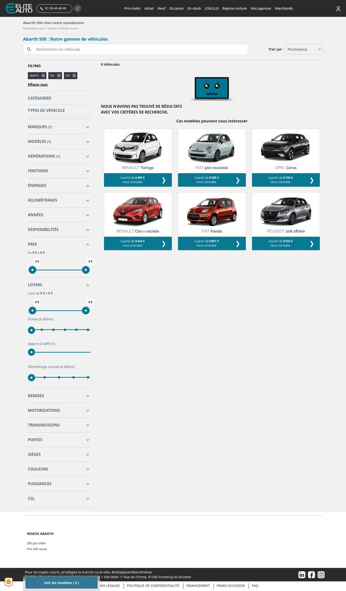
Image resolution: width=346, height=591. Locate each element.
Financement (198, 585)
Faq (255, 585)
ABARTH (34, 75)
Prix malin (132, 8)
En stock (194, 8)
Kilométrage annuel (51, 366)
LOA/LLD (212, 8)
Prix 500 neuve (37, 549)
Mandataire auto (34, 28)
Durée (41, 319)
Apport (41, 343)
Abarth (52, 28)
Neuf (161, 8)
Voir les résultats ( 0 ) (61, 582)
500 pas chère (36, 543)
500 (52, 75)
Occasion (176, 8)
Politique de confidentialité (153, 585)
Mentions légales (104, 585)
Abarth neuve (69, 28)
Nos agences (261, 8)
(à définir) (46, 319)
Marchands (284, 8)
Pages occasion (231, 585)
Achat (149, 8)
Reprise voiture (234, 8)
